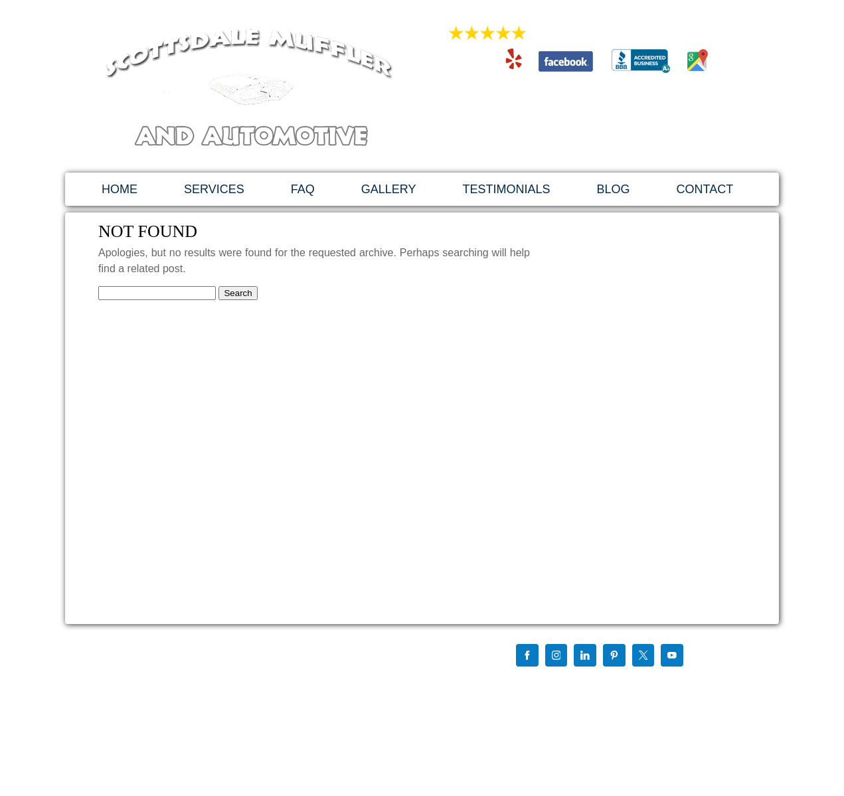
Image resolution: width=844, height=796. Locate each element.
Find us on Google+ (535, 682)
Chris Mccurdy (602, 682)
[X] (643, 656)
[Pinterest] (614, 656)
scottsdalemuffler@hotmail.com (590, 124)
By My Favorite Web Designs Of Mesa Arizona (582, 735)
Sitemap (514, 693)
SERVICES (214, 189)
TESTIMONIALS (506, 189)
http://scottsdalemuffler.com (173, 719)
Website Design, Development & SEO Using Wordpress (598, 725)
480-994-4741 (589, 96)
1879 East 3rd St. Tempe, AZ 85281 (590, 137)
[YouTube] (672, 656)
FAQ (303, 189)
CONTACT (705, 189)
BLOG (613, 189)
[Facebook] (527, 656)
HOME (119, 189)
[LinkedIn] (585, 656)
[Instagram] (556, 656)
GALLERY (388, 189)
